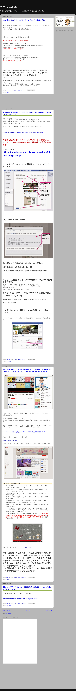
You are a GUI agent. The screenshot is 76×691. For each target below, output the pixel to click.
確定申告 (9, 605)
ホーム (28, 610)
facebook (9, 361)
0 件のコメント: (21, 90)
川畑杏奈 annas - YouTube (10, 440)
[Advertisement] (27, 101)
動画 (8, 579)
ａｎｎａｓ (28, 547)
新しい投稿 (6, 610)
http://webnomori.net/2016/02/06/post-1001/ (20, 599)
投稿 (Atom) (8, 613)
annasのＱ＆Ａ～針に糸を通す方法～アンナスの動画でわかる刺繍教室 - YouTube (25, 432)
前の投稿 (49, 610)
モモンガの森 (8, 7)
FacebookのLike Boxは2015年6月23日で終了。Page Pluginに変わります (23, 132)
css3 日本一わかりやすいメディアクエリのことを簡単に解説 (24, 20)
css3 (8, 92)
